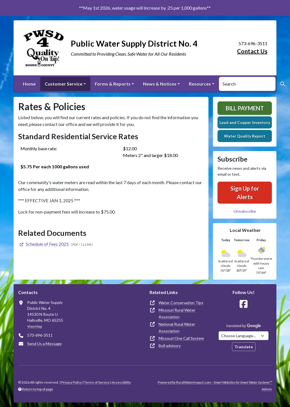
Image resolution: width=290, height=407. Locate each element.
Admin (267, 389)
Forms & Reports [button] (113, 83)
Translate (243, 346)
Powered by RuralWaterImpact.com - (215, 382)
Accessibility (121, 382)
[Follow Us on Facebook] (244, 304)
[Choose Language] (243, 335)
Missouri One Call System (181, 338)
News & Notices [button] (159, 83)
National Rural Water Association (177, 327)
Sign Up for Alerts (245, 192)
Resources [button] (200, 83)
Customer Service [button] (63, 83)
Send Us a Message (44, 343)
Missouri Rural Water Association (177, 313)
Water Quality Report (244, 136)
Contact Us (252, 51)
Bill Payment (245, 108)
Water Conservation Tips (181, 302)
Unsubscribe (245, 211)
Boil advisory (170, 345)
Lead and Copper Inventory (244, 122)
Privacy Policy (71, 382)
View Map (34, 326)
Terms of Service (97, 382)
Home (29, 83)
